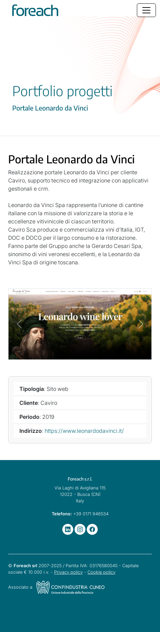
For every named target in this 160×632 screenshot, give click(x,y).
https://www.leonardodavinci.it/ (84, 430)
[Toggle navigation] (146, 10)
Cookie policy (101, 572)
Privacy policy (68, 572)
